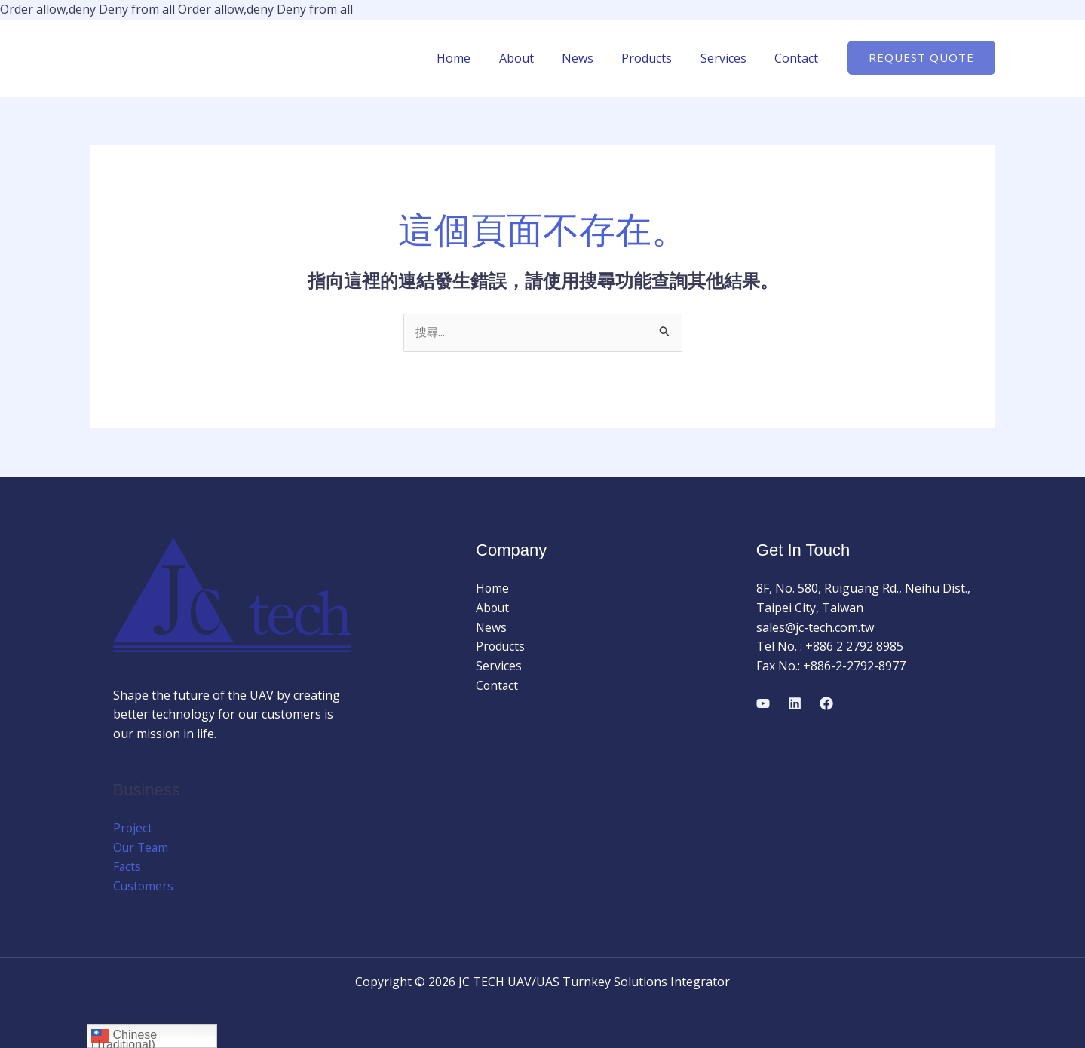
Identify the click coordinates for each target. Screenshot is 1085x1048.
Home (476, 58)
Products (657, 58)
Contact (798, 58)
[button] (921, 58)
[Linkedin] (794, 704)
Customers (144, 886)
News (592, 58)
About (534, 58)
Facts (127, 867)
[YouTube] (763, 704)
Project (133, 828)
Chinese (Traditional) (124, 1037)
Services (729, 58)
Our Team (141, 848)
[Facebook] (826, 704)
